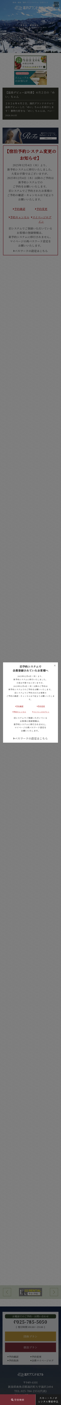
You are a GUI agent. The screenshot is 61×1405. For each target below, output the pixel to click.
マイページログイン (40, 712)
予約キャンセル (19, 712)
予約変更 (41, 706)
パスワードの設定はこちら (30, 738)
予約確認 (19, 706)
